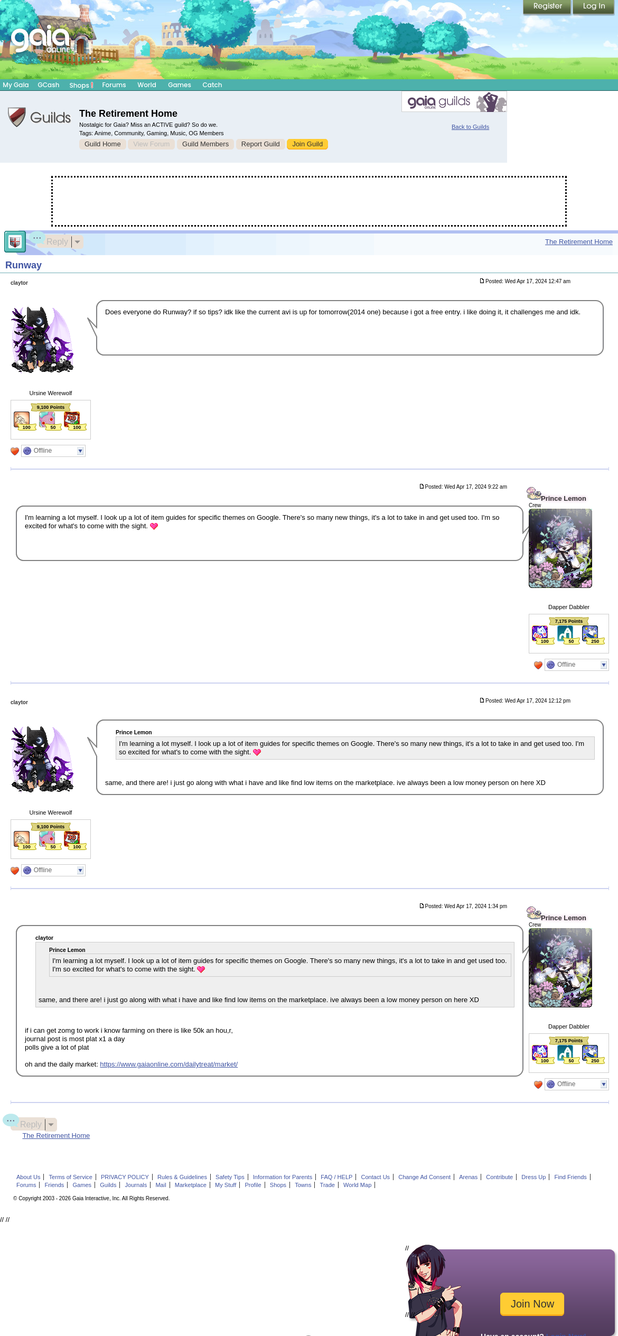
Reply (52, 240)
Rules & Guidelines (182, 1177)
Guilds (108, 1185)
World (146, 84)
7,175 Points (569, 621)
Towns (303, 1185)
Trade (327, 1185)
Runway (23, 265)
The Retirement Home (579, 242)
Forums (114, 84)
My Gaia (16, 84)
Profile (253, 1185)
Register (548, 8)
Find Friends (570, 1177)
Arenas (468, 1177)
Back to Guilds (470, 127)
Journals (136, 1185)
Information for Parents (282, 1177)
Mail (160, 1185)
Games (179, 84)
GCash (49, 84)
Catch (212, 84)
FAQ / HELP (336, 1177)
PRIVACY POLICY (125, 1177)
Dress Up (533, 1177)
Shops (81, 85)
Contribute (499, 1177)
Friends (54, 1185)
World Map (357, 1185)
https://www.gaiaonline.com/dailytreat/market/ (169, 1064)
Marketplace (191, 1185)
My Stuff (225, 1185)
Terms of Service (70, 1177)
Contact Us (375, 1177)
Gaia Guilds (39, 117)
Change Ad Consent (424, 1177)
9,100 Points (51, 407)
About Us (28, 1177)
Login (594, 8)
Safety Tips (230, 1177)
